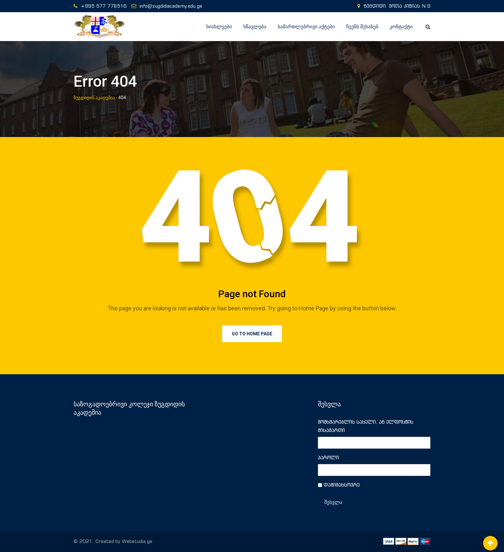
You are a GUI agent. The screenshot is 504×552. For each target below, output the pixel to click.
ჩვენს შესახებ (362, 27)
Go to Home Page (252, 333)
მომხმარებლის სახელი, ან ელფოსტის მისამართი (365, 426)
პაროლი (328, 457)
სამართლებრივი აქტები (306, 27)
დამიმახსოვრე (342, 485)
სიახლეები (219, 27)
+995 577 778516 (104, 6)
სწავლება (254, 27)
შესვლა (333, 502)
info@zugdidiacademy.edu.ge (171, 6)
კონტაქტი (401, 27)
